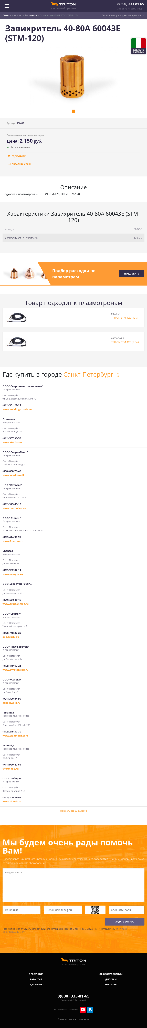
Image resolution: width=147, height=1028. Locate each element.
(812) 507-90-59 (12, 438)
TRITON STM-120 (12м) (124, 317)
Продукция (36, 973)
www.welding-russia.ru (17, 409)
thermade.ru (11, 768)
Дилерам (111, 979)
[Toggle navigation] (7, 6)
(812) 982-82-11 (12, 570)
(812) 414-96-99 (12, 537)
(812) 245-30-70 (12, 731)
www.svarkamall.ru (15, 475)
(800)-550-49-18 (12, 599)
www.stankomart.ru (15, 442)
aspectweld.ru (11, 702)
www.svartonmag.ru (16, 603)
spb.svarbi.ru (11, 636)
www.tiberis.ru (12, 801)
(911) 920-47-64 (12, 764)
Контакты (111, 984)
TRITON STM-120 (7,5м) (125, 342)
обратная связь (19, 164)
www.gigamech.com (15, 735)
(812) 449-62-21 (12, 665)
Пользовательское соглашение (73, 1019)
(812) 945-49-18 (12, 504)
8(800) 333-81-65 (130, 4)
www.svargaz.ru (13, 574)
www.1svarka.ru (13, 541)
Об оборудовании (110, 973)
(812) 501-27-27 (12, 405)
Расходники (31, 15)
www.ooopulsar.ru (14, 508)
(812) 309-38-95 (12, 797)
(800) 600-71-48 (12, 471)
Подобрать (131, 273)
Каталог (18, 15)
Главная (7, 15)
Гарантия (36, 979)
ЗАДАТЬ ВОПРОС (124, 921)
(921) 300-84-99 (12, 698)
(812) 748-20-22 (12, 632)
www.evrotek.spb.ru (15, 669)
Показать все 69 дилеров (73, 810)
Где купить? (16, 156)
